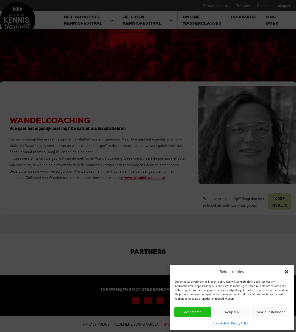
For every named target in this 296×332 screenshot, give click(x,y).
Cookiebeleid (221, 323)
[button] (286, 271)
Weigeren (231, 312)
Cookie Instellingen (270, 312)
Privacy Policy (239, 323)
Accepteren (192, 312)
